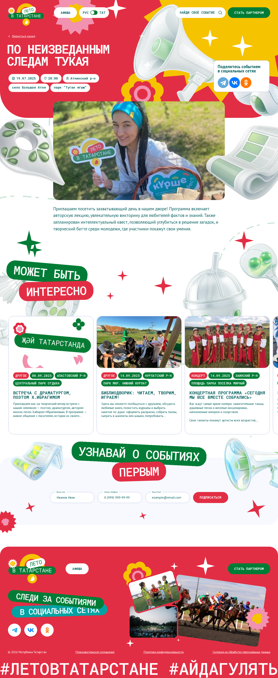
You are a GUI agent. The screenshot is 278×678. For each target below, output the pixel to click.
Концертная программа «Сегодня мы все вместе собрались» (227, 395)
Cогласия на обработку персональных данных (241, 652)
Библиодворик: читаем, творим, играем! (138, 395)
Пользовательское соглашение (94, 652)
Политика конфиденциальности (163, 652)
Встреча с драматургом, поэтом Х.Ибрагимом (42, 395)
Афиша (65, 12)
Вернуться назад (23, 36)
